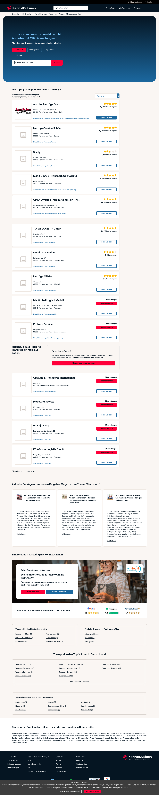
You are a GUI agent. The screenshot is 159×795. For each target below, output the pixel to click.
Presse (58, 760)
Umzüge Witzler (42, 276)
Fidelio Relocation (44, 252)
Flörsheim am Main (54, 642)
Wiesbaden (21, 642)
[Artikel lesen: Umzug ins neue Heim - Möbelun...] (64, 501)
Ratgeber (138, 8)
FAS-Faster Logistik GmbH (48, 449)
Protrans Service (43, 324)
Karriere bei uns (82, 768)
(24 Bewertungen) (110, 178)
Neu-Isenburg (52, 634)
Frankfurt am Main (23, 634)
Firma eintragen (13, 768)
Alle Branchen (124, 8)
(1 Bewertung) (111, 255)
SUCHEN (57, 63)
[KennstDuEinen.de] (21, 8)
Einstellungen (44, 757)
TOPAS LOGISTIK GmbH (47, 228)
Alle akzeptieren (92, 791)
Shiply (36, 152)
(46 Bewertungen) (110, 107)
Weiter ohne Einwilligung (70, 791)
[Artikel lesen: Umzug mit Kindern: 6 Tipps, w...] (110, 501)
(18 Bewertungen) (110, 202)
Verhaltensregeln (34, 764)
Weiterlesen (21, 534)
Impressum (80, 757)
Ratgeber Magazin (14, 764)
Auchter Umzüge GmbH (47, 104)
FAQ (29, 768)
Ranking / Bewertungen (36, 771)
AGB (29, 760)
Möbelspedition (92, 634)
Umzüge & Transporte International (54, 377)
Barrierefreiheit (61, 771)
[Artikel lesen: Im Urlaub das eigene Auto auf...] (19, 501)
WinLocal (79, 760)
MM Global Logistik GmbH (48, 300)
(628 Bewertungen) (109, 131)
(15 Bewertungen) (110, 231)
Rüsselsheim (52, 638)
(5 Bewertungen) (110, 279)
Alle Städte (110, 8)
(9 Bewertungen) (110, 154)
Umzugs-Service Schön (47, 128)
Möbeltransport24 (44, 401)
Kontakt (59, 768)
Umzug (89, 642)
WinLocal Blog (81, 764)
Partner (58, 764)
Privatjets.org (41, 425)
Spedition (89, 638)
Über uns (59, 757)
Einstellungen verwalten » (120, 787)
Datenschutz (32, 757)
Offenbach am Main (24, 638)
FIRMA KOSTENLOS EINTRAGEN (83, 363)
